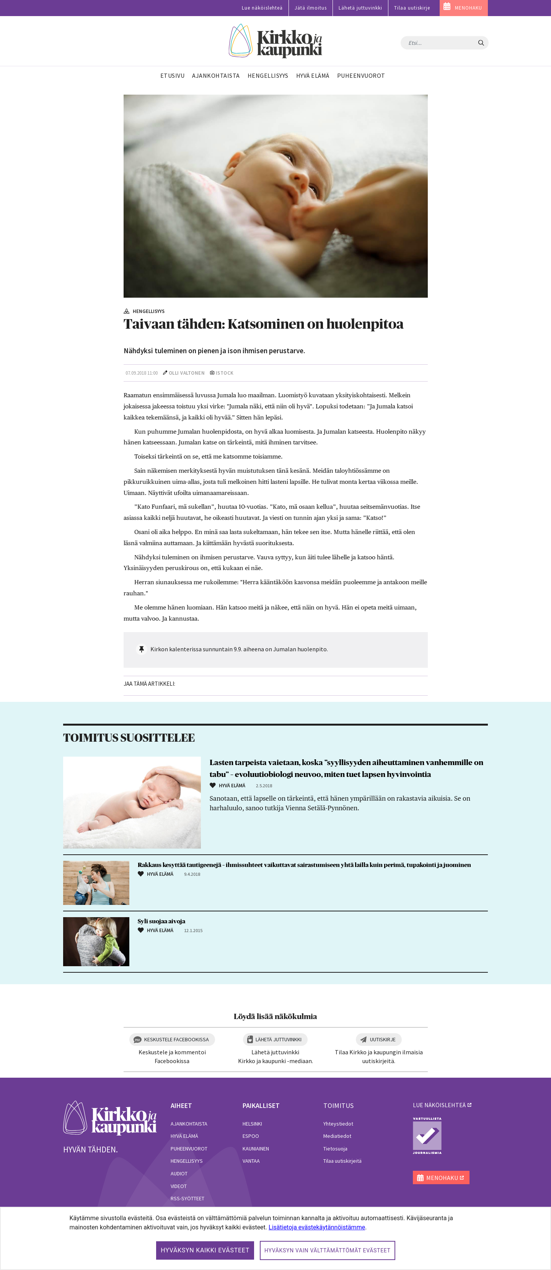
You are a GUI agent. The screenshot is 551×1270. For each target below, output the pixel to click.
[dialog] (275, 1238)
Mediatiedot (337, 1135)
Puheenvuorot (189, 1148)
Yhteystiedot (338, 1123)
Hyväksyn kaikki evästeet (205, 1250)
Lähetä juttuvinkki (360, 8)
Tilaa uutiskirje (412, 8)
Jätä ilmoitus (311, 8)
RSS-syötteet (187, 1198)
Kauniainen (256, 1148)
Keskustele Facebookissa (176, 1039)
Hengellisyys (187, 1160)
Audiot (179, 1173)
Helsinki (252, 1123)
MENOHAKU (468, 8)
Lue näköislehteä (262, 8)
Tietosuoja (335, 1148)
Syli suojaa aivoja (161, 921)
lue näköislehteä (439, 1105)
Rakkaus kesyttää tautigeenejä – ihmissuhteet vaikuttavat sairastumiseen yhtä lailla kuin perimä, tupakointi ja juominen (304, 865)
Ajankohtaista (189, 1123)
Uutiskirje (383, 1039)
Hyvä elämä (184, 1135)
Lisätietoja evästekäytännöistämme (317, 1227)
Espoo (251, 1135)
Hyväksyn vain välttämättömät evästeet (327, 1250)
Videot (179, 1186)
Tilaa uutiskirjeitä (342, 1160)
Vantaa (251, 1160)
